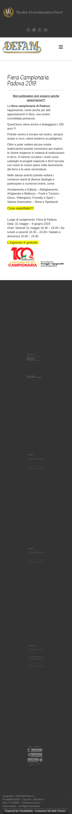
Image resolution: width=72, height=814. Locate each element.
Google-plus (40, 30)
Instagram (34, 30)
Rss (46, 30)
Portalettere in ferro (33, 652)
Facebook (28, 30)
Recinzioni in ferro (33, 461)
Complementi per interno (34, 656)
